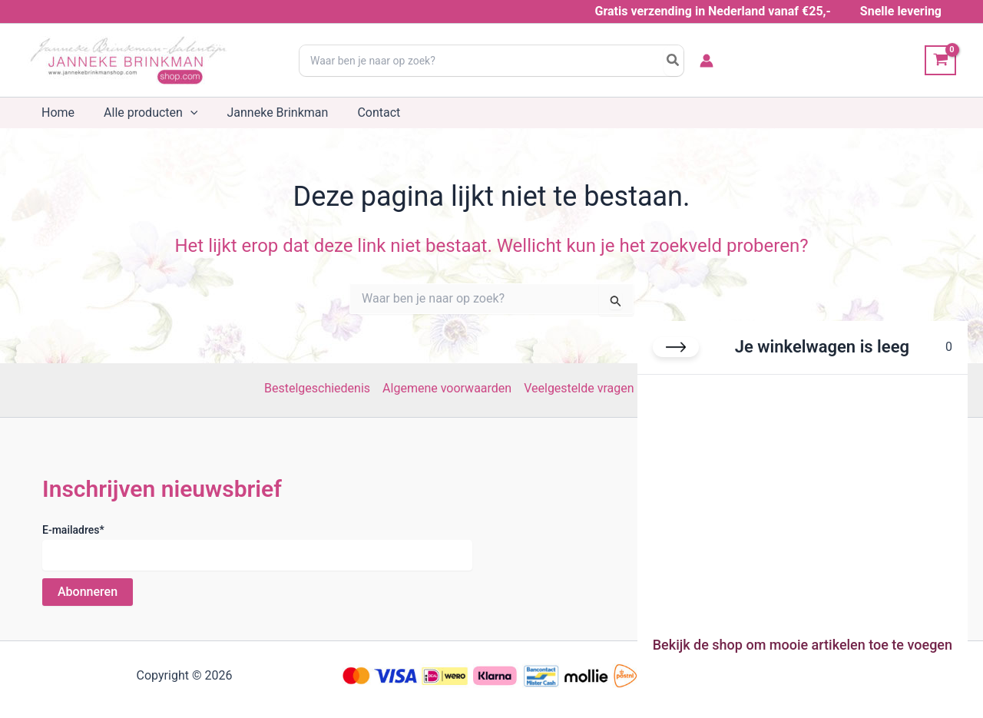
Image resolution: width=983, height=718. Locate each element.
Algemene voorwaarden (446, 388)
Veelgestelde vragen (579, 388)
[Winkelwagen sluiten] (676, 347)
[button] (183, 113)
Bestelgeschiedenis (317, 388)
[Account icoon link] (706, 61)
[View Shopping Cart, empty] (940, 60)
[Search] (673, 60)
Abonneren (87, 591)
